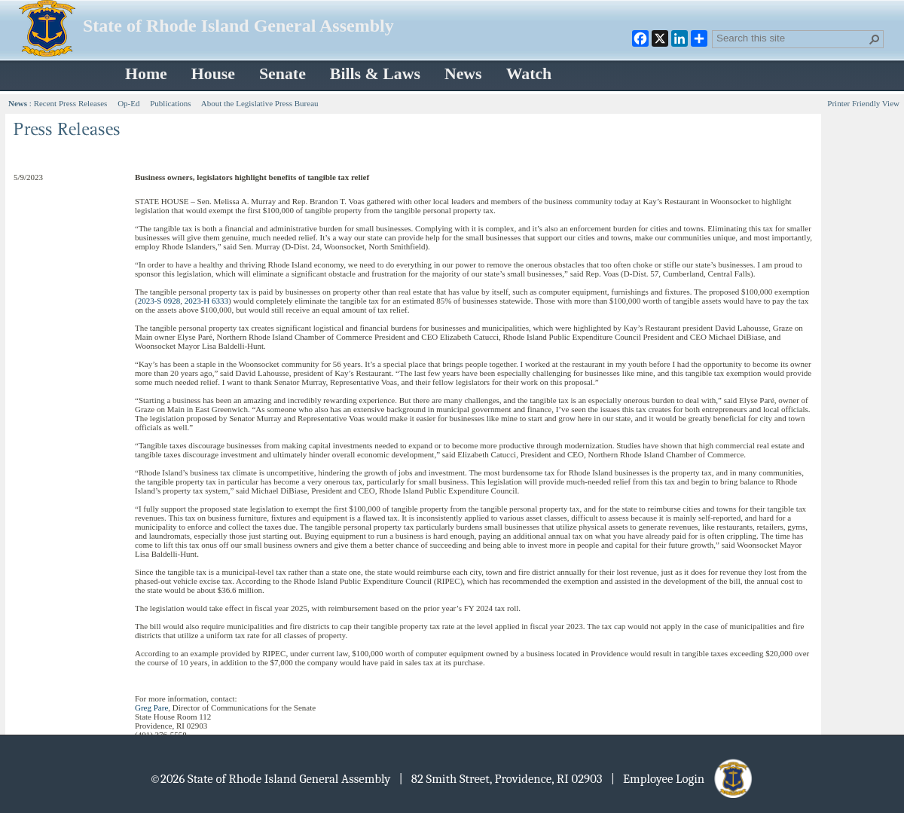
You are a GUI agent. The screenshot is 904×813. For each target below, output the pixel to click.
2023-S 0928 (159, 300)
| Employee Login (683, 779)
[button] (874, 39)
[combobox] (791, 37)
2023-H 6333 (206, 300)
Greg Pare (151, 707)
